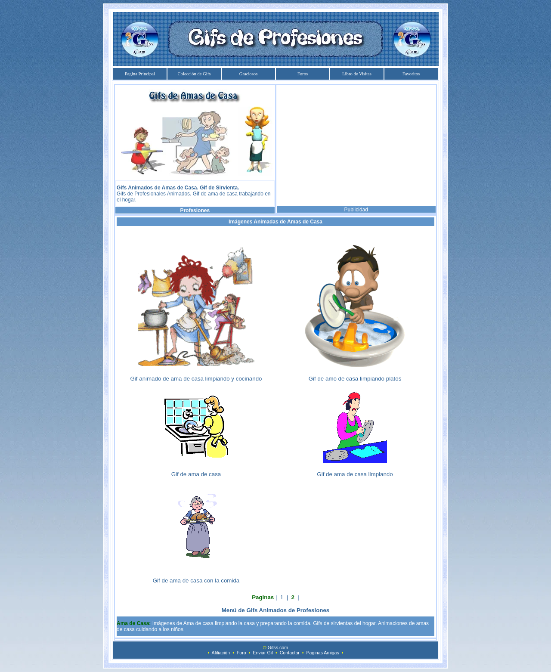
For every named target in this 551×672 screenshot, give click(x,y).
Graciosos (248, 73)
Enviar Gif (263, 652)
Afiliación (221, 652)
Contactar (290, 652)
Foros (302, 73)
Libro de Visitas (356, 73)
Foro (241, 652)
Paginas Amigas (322, 652)
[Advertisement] (356, 145)
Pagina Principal (140, 73)
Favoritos (411, 73)
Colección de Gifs (194, 73)
